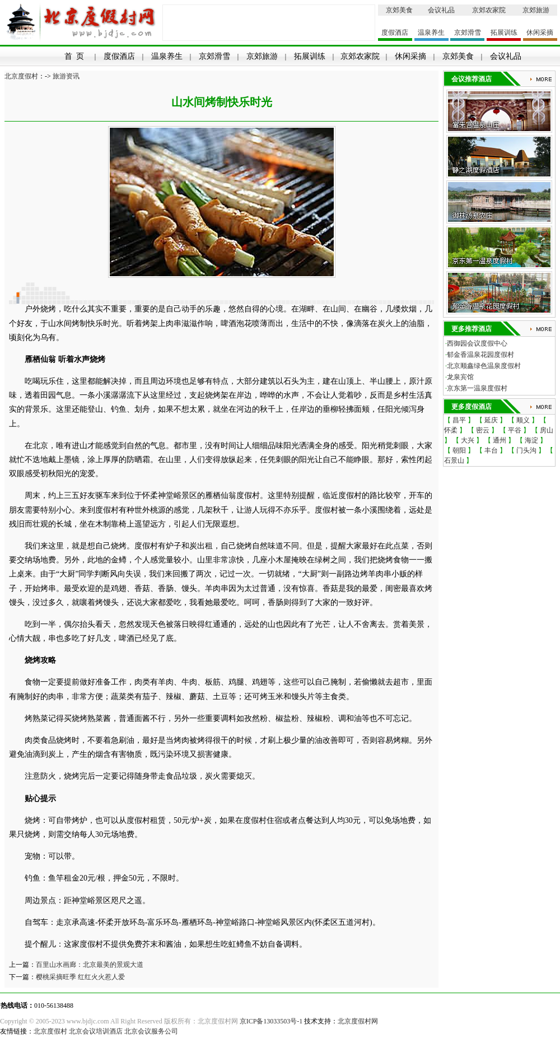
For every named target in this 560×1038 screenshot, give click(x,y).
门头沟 (526, 450)
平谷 (514, 430)
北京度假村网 (358, 1021)
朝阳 (459, 450)
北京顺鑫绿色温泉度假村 (484, 366)
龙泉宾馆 (460, 377)
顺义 (523, 420)
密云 (482, 430)
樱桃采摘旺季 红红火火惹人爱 (80, 977)
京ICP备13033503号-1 (271, 1021)
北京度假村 (21, 76)
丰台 (491, 450)
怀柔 (451, 430)
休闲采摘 (539, 32)
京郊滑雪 (467, 32)
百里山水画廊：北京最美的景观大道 (89, 965)
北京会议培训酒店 (96, 1031)
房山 (546, 430)
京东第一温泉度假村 (477, 388)
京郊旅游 (535, 10)
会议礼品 (441, 10)
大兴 (467, 440)
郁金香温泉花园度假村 (480, 355)
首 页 (74, 56)
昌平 (459, 420)
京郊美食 (399, 10)
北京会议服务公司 (151, 1031)
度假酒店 (394, 32)
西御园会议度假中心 (477, 343)
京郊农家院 (489, 10)
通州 (499, 440)
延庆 (491, 420)
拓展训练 (504, 32)
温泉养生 (431, 32)
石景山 (454, 460)
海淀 (531, 440)
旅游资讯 (66, 76)
